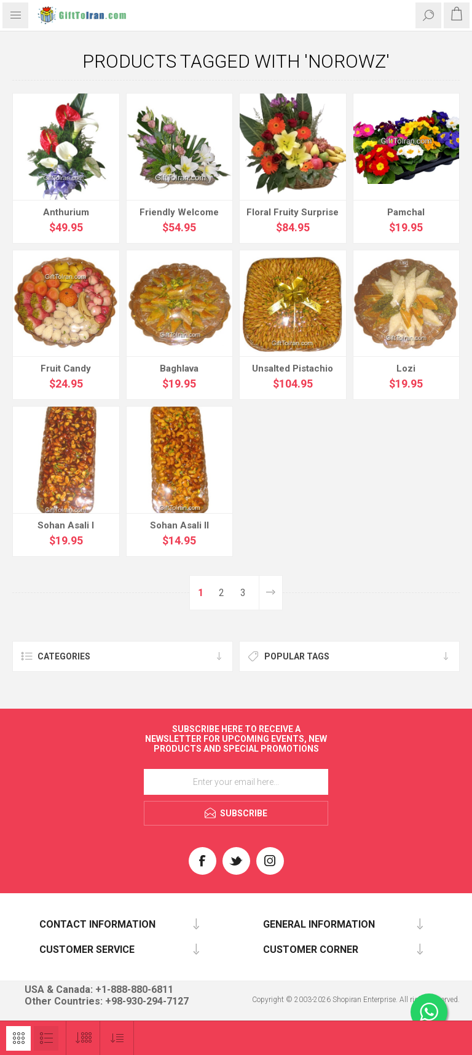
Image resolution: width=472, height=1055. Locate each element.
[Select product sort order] (117, 1038)
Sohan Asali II (179, 525)
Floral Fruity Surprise (292, 212)
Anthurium (66, 212)
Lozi (405, 368)
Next (270, 593)
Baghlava (179, 368)
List (46, 1038)
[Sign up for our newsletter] (236, 782)
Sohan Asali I (65, 525)
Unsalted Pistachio (292, 368)
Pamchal (406, 212)
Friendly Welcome (179, 212)
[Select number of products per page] (83, 1038)
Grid (18, 1038)
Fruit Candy (66, 368)
